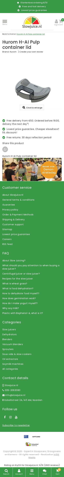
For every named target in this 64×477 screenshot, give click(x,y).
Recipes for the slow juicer (17, 278)
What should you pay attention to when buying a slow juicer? (30, 267)
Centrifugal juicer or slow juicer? (21, 273)
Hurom (13, 51)
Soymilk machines (12, 364)
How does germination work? (19, 298)
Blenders (7, 339)
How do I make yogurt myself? (20, 303)
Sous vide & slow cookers (16, 354)
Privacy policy (10, 209)
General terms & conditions (18, 199)
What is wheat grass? (14, 283)
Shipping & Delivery (13, 219)
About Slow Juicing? (13, 260)
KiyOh (18, 465)
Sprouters (8, 349)
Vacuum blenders (12, 344)
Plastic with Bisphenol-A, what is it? (22, 313)
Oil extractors (10, 359)
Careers (7, 239)
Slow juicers (9, 329)
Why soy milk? (10, 308)
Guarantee (8, 204)
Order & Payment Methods (18, 214)
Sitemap (7, 229)
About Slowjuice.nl (12, 194)
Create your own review (31, 51)
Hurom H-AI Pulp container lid (31, 34)
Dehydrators (9, 334)
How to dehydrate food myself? (20, 293)
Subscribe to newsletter (16, 425)
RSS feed (7, 244)
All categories (10, 369)
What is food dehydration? (17, 288)
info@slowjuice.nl (13, 395)
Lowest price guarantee (16, 234)
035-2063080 (11, 390)
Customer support (13, 224)
